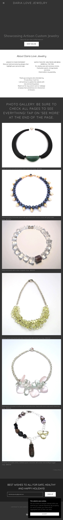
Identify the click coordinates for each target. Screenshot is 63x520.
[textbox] (25, 494)
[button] (3, 3)
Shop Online (31, 44)
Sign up (50, 494)
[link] (30, 3)
